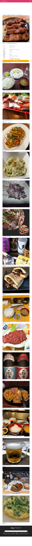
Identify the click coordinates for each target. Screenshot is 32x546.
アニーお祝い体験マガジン (4, 1)
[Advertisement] (16, 8)
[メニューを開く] (30, 1)
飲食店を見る (4, 151)
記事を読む (4, 92)
